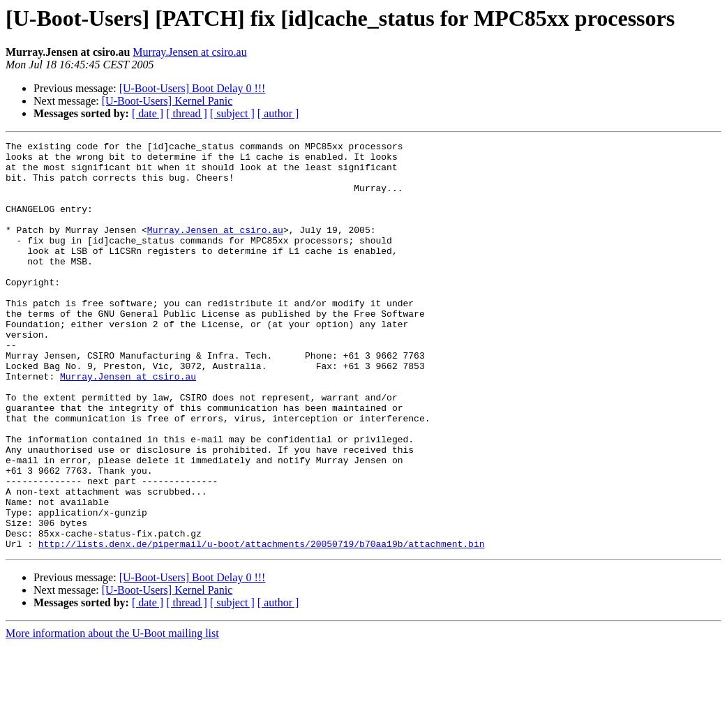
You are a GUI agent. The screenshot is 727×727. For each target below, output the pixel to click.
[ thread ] (186, 113)
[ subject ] (232, 113)
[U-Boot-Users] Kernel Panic (167, 101)
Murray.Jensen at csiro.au (189, 52)
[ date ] (147, 113)
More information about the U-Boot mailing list (112, 715)
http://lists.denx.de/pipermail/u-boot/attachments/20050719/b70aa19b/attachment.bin (261, 625)
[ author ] (278, 113)
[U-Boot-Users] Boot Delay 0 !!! (192, 88)
